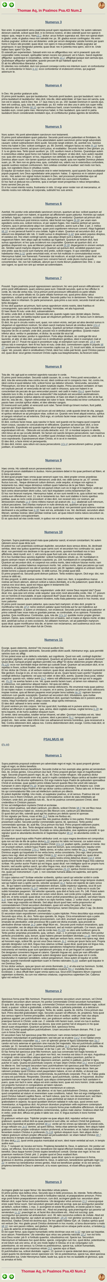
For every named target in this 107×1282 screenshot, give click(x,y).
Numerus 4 (53, 85)
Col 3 (91, 858)
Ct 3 (84, 1201)
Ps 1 (71, 717)
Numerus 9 (53, 460)
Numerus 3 (53, 22)
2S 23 (66, 869)
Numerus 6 (53, 203)
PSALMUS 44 (53, 739)
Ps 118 (49, 1132)
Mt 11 (48, 1124)
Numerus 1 (53, 755)
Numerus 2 (53, 991)
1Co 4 (96, 325)
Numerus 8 (53, 366)
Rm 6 (81, 391)
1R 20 (64, 1218)
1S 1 (62, 58)
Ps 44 (5, 744)
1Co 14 (63, 615)
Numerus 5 (53, 126)
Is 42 (71, 234)
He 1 (37, 1040)
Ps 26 (9, 681)
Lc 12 (17, 1212)
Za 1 (84, 849)
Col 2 (76, 1038)
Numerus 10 (53, 532)
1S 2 (38, 35)
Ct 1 (84, 1062)
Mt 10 (33, 107)
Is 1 (73, 502)
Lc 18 (87, 935)
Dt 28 (76, 220)
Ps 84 (75, 960)
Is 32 (53, 855)
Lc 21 (17, 1140)
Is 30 (36, 510)
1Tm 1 (35, 849)
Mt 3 (78, 808)
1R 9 (92, 341)
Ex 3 (43, 678)
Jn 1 (64, 941)
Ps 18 (33, 785)
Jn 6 (24, 1126)
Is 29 (95, 709)
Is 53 (28, 1068)
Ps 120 (5, 664)
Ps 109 (61, 930)
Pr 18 (94, 145)
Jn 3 (33, 924)
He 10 (78, 692)
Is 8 (3, 899)
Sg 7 (96, 1040)
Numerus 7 (53, 278)
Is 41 (35, 69)
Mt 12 (70, 833)
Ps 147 (34, 888)
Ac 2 (62, 883)
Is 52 (22, 253)
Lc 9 (28, 502)
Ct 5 (49, 1248)
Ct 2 (45, 816)
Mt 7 (98, 1135)
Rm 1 (71, 969)
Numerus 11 (53, 639)
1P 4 (26, 607)
